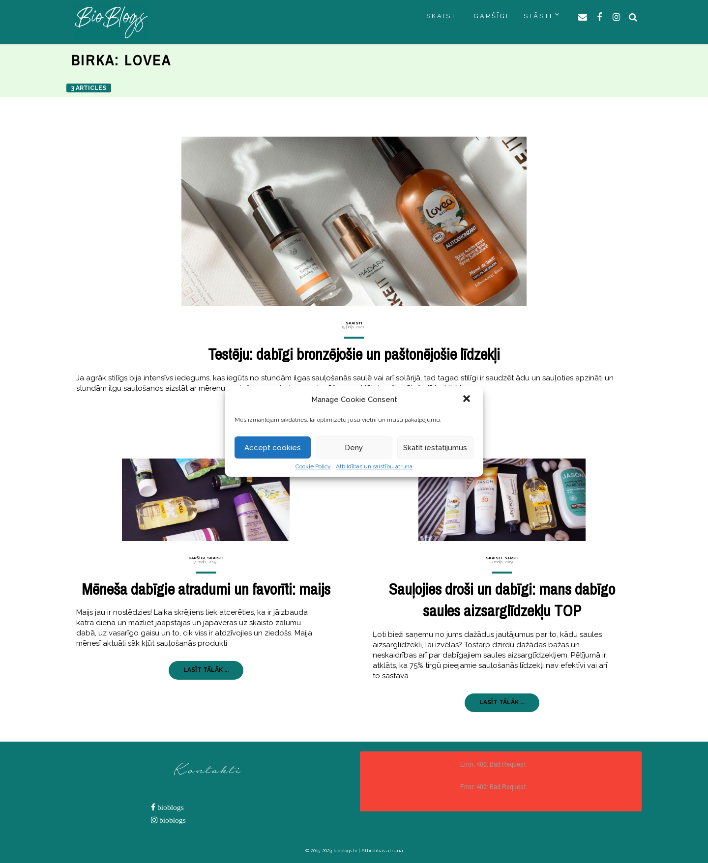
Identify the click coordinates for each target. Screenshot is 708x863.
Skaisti (354, 322)
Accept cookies (272, 447)
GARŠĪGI (491, 16)
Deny (354, 447)
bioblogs (169, 807)
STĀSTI (538, 16)
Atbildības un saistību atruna (374, 466)
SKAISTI (442, 16)
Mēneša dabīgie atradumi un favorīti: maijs (206, 589)
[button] (467, 399)
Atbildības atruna (382, 850)
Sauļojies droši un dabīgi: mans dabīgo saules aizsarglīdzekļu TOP (502, 600)
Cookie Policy (313, 466)
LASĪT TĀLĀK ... (206, 669)
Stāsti (511, 557)
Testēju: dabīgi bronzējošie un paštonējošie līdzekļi (354, 354)
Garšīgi (196, 557)
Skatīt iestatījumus (435, 447)
